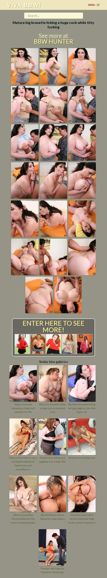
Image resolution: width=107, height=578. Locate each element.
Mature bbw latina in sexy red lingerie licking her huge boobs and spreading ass (23, 463)
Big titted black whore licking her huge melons (52, 516)
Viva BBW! (24, 5)
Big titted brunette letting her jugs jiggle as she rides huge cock (82, 408)
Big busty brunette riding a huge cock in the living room (52, 408)
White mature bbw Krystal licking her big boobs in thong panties (23, 518)
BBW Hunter (53, 41)
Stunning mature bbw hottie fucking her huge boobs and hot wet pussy (81, 518)
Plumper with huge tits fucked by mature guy (52, 570)
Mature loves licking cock (81, 457)
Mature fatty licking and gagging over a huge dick (52, 459)
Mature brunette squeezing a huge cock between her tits (23, 408)
